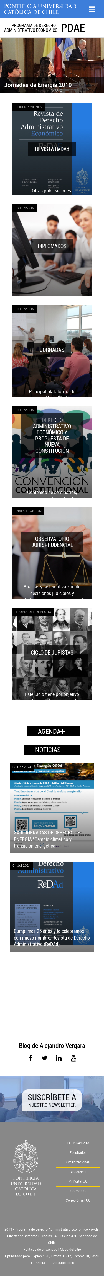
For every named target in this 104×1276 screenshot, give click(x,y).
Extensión (24, 208)
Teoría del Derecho (33, 612)
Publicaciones (28, 107)
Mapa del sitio (70, 1249)
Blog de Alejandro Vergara (52, 1045)
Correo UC (78, 1191)
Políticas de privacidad (40, 1249)
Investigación (28, 511)
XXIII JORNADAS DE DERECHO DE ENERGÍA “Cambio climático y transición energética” (47, 839)
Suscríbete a (52, 1099)
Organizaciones (78, 1162)
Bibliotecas (78, 1172)
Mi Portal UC (78, 1181)
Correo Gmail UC (78, 1200)
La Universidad (78, 1143)
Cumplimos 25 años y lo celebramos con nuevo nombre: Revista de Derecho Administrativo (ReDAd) (52, 937)
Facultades (78, 1153)
